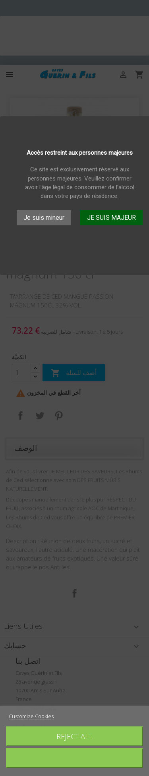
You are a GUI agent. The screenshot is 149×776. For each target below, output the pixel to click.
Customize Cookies (31, 716)
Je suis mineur (43, 217)
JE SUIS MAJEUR (111, 217)
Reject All (74, 736)
